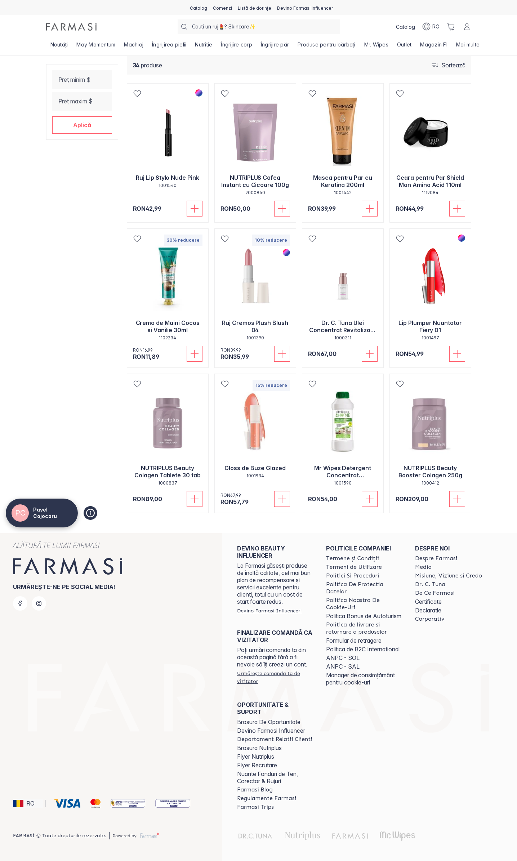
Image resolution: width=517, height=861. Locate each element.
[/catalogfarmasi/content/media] (423, 567)
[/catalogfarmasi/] (71, 27)
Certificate (428, 601)
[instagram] (39, 603)
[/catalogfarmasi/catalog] (198, 7)
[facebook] (20, 603)
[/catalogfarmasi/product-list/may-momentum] (96, 46)
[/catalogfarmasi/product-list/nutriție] (204, 46)
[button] (82, 125)
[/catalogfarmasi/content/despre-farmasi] (436, 558)
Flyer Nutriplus (255, 756)
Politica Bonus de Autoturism (363, 616)
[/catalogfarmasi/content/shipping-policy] (364, 628)
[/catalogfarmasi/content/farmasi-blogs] (255, 789)
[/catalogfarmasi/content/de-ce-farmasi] (435, 593)
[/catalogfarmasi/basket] (451, 26)
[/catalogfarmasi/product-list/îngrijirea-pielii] (169, 46)
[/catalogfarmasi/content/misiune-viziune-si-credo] (448, 575)
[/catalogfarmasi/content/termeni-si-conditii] (352, 558)
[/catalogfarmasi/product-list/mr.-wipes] (376, 46)
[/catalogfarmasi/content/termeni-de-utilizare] (354, 567)
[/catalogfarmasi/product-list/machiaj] (134, 46)
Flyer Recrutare (257, 765)
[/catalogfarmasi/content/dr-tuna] (430, 584)
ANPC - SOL (343, 657)
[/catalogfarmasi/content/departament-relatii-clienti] (274, 739)
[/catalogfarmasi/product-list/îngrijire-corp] (237, 46)
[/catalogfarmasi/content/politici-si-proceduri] (352, 575)
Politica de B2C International (363, 649)
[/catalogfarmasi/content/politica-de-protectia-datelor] (364, 588)
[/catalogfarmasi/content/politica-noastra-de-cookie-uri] (364, 604)
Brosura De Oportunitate (268, 722)
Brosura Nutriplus (259, 747)
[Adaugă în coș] (194, 209)
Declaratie (428, 610)
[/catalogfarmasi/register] (222, 7)
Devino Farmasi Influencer (271, 730)
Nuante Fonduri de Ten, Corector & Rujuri (267, 777)
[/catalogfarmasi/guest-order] (275, 677)
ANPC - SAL (343, 666)
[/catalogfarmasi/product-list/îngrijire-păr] (275, 46)
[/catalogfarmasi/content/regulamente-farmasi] (266, 798)
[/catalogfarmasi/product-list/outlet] (404, 46)
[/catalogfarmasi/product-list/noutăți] (59, 46)
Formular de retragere (354, 640)
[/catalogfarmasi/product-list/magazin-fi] (434, 46)
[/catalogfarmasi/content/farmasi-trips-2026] (255, 807)
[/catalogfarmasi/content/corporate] (430, 619)
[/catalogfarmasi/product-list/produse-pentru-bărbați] (326, 46)
